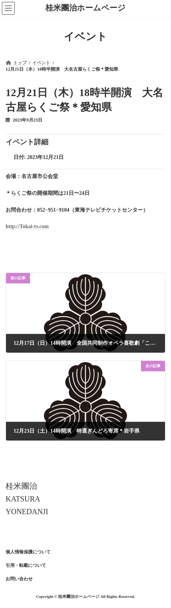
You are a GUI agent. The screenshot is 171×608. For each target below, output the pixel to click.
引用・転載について (26, 565)
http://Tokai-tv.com (27, 226)
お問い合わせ (19, 578)
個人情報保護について (28, 552)
